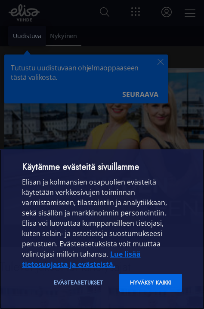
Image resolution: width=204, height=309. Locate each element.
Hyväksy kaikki (150, 283)
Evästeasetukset (79, 283)
